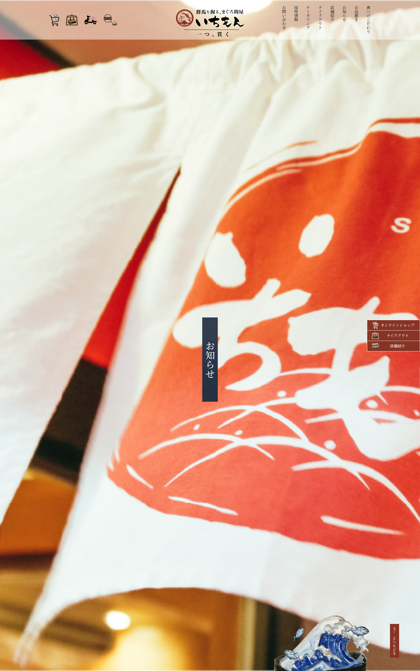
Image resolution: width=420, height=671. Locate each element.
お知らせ (345, 13)
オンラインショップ (397, 325)
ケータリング (308, 17)
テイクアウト (320, 17)
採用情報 (296, 13)
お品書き (357, 13)
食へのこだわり (369, 19)
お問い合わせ (284, 17)
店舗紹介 (333, 13)
